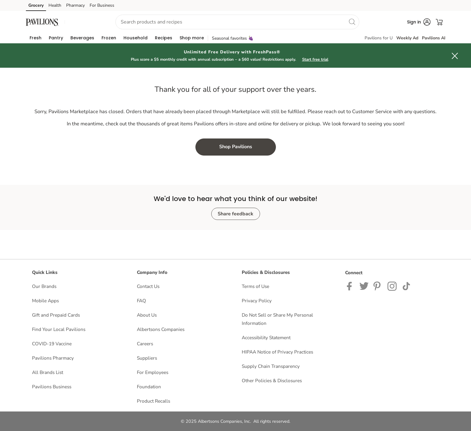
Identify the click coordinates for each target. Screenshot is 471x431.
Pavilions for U (379, 38)
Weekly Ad (407, 38)
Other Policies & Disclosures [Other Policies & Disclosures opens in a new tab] (272, 380)
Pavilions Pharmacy (53, 358)
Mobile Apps (45, 300)
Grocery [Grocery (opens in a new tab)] (36, 5)
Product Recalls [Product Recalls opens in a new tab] (153, 401)
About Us (147, 315)
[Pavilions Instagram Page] (392, 285)
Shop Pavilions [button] (235, 146)
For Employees (152, 372)
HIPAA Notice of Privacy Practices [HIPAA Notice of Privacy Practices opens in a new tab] (277, 352)
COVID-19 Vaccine (52, 343)
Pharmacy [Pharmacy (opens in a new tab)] (75, 5)
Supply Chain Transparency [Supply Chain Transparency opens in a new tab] (271, 366)
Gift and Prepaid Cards (56, 315)
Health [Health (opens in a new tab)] (54, 5)
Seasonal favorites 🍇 (232, 38)
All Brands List (47, 372)
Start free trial (315, 59)
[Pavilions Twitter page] (364, 285)
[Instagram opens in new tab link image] (378, 285)
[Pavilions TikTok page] (406, 285)
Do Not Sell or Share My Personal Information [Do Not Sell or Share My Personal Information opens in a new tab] (277, 319)
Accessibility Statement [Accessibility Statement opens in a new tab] (266, 337)
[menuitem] (35, 38)
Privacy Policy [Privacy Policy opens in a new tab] (257, 300)
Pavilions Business (51, 386)
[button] (85, 22)
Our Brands (44, 286)
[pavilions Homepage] (42, 22)
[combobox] (237, 22)
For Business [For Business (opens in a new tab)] (102, 5)
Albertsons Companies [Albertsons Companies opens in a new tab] (160, 329)
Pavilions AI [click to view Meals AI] (433, 38)
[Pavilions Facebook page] (350, 285)
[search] (352, 21)
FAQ (141, 300)
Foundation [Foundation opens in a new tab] (149, 386)
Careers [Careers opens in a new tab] (145, 343)
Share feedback (235, 213)
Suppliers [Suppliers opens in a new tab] (147, 358)
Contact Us (148, 286)
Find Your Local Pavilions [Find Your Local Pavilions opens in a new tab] (58, 329)
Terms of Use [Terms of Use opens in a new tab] (255, 286)
